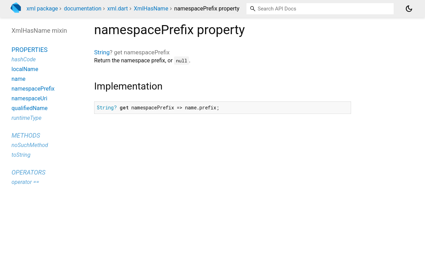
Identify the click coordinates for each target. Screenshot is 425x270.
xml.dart (117, 8)
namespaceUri (29, 98)
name (18, 79)
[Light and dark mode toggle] (409, 8)
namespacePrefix (33, 88)
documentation (82, 8)
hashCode (24, 59)
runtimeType (26, 118)
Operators (28, 172)
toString (21, 155)
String (101, 52)
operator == (25, 182)
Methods (26, 135)
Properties (29, 49)
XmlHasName (151, 8)
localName (25, 69)
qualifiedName (29, 108)
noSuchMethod (30, 145)
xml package (42, 8)
